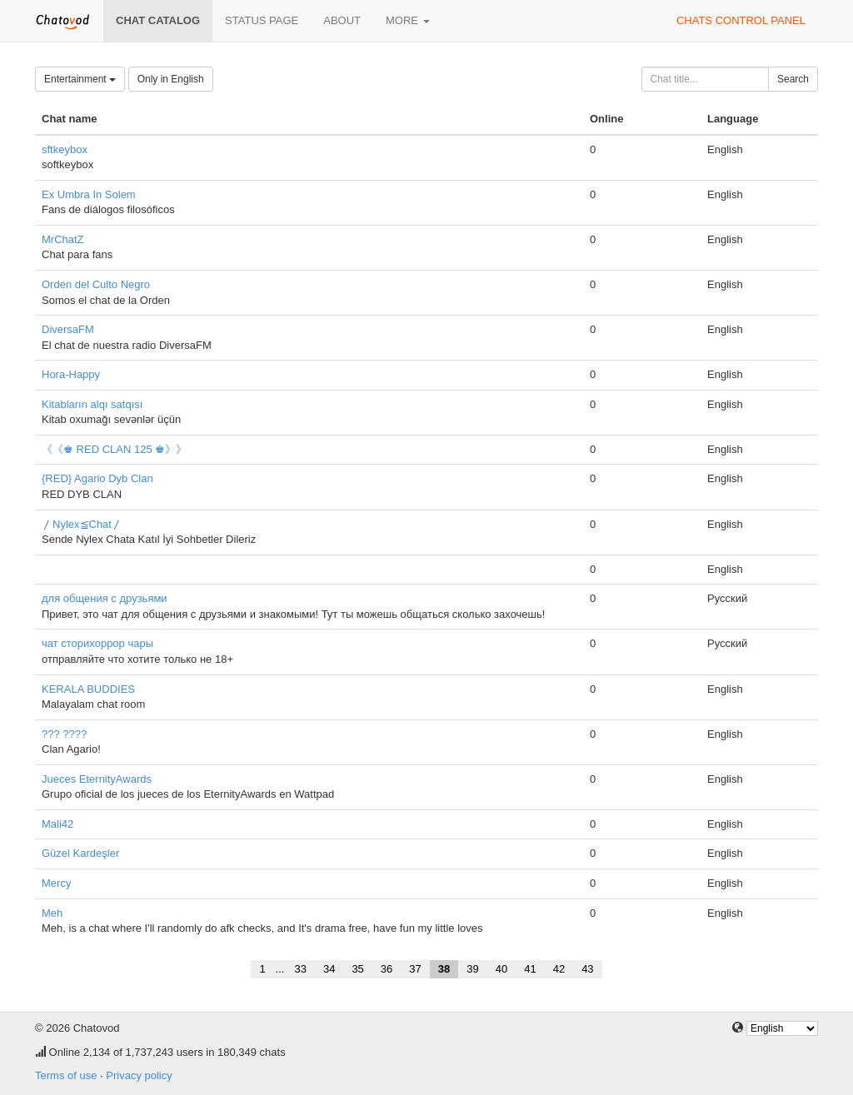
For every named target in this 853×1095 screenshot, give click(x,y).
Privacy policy (139, 1075)
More (408, 20)
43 (587, 969)
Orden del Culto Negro (96, 284)
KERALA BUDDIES (88, 689)
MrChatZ (63, 239)
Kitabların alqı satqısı (92, 404)
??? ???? (64, 734)
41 (530, 969)
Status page (261, 20)
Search (793, 79)
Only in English (170, 79)
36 (386, 969)
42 (559, 969)
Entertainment (80, 79)
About (342, 20)
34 (329, 969)
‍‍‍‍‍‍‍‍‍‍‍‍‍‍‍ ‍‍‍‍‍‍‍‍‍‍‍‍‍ (43, 569)
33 (300, 969)
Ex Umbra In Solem (89, 194)
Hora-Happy (71, 374)
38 (444, 969)
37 (415, 969)
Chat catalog (158, 20)
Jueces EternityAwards (97, 779)
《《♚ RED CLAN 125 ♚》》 (114, 449)
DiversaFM (68, 329)
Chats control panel (741, 20)
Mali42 (57, 824)
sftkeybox (64, 149)
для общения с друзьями (104, 598)
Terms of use (66, 1075)
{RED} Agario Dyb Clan (97, 478)
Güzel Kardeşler (80, 853)
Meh (52, 913)
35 (357, 969)
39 (472, 969)
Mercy (56, 883)
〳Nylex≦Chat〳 (82, 524)
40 (501, 969)
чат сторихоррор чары (97, 643)
